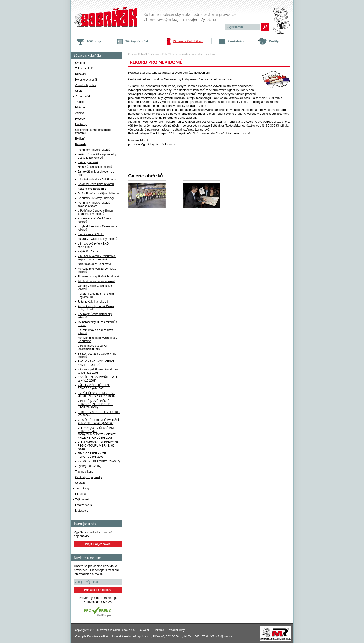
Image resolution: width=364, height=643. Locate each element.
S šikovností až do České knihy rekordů (97, 355)
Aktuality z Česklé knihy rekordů (97, 239)
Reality (274, 41)
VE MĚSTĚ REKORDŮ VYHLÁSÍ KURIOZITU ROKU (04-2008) (98, 421)
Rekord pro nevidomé (92, 188)
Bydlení (79, 138)
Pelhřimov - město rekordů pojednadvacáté (94, 204)
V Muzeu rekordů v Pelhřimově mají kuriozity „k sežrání (97, 258)
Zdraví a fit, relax (85, 85)
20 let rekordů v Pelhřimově (94, 264)
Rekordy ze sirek (88, 162)
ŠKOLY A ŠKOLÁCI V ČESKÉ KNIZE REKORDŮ (96, 363)
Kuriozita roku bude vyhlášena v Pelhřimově (97, 339)
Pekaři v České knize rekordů (96, 184)
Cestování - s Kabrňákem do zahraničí (92, 131)
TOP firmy (94, 41)
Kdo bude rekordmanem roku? (96, 281)
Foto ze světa (83, 505)
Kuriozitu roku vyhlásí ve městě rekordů (97, 270)
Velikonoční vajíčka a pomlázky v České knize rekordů (98, 156)
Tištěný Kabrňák (137, 41)
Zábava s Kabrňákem (188, 41)
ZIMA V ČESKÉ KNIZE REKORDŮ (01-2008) (92, 455)
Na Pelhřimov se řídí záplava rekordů (95, 331)
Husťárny (81, 124)
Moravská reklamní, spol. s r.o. (130, 636)
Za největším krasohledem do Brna (96, 173)
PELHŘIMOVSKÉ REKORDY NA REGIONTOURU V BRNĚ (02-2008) (98, 445)
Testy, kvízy (82, 488)
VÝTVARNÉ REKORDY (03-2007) (99, 461)
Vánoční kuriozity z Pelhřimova (97, 179)
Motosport (81, 510)
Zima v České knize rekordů (95, 167)
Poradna (80, 494)
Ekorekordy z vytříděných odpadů (98, 276)
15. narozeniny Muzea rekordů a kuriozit (97, 323)
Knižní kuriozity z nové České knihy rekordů (96, 308)
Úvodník (80, 63)
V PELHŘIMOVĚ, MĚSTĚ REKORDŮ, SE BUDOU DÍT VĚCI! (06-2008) (95, 404)
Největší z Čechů (88, 251)
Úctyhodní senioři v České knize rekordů (97, 228)
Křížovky (80, 74)
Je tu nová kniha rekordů (93, 301)
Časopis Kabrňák (138, 54)
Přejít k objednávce (97, 544)
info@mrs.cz (224, 636)
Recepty (80, 118)
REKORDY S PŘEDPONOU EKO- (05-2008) (99, 414)
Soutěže (80, 482)
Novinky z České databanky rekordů (95, 316)
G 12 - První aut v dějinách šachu (98, 193)
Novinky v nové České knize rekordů (95, 220)
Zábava (79, 113)
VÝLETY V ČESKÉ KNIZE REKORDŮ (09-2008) (94, 387)
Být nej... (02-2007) (89, 466)
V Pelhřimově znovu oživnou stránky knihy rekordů (95, 212)
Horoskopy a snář (86, 79)
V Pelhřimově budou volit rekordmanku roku (93, 347)
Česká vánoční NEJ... (91, 234)
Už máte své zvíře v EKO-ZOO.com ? (94, 245)
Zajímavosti (82, 499)
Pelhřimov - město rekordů (94, 149)
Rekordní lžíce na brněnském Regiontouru (96, 295)
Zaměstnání (236, 41)
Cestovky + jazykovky (88, 477)
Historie (80, 107)
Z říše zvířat (82, 96)
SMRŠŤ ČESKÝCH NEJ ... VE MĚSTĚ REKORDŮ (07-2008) (96, 395)
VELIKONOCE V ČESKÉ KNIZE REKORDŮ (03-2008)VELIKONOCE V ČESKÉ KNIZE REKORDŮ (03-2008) (97, 432)
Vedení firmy (177, 630)
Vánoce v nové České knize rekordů (95, 287)
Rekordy (80, 144)
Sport (78, 90)
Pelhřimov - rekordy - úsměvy (96, 198)
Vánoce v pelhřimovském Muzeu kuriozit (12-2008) (98, 371)
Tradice (79, 102)
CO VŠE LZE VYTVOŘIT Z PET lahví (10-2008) (97, 379)
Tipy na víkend (84, 471)
